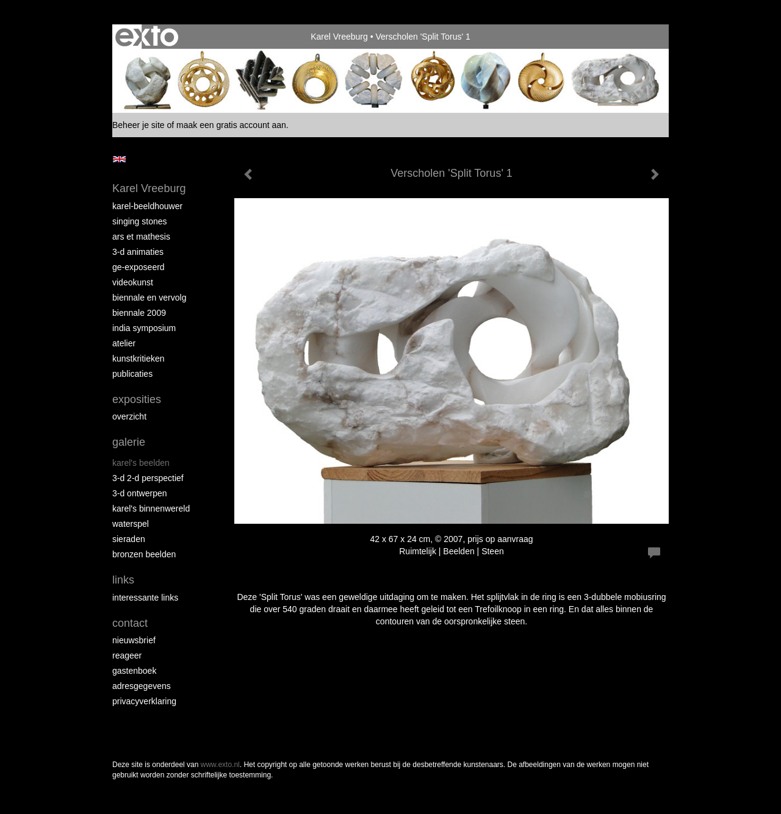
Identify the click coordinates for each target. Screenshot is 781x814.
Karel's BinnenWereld (151, 508)
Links (123, 580)
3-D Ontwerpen (139, 493)
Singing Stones (139, 221)
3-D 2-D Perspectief (148, 478)
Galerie (128, 442)
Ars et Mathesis (141, 236)
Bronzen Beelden (144, 554)
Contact (130, 623)
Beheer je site (138, 125)
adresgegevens (141, 686)
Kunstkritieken (138, 358)
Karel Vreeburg (339, 36)
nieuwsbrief (134, 640)
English (119, 159)
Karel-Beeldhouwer (147, 206)
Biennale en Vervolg (149, 297)
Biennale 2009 (139, 313)
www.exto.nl (220, 764)
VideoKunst (132, 282)
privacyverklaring (144, 701)
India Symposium (144, 328)
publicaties (132, 374)
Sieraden (128, 539)
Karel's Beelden (141, 463)
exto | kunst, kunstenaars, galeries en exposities (146, 36)
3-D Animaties (138, 252)
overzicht (129, 416)
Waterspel (130, 524)
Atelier (123, 343)
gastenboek (134, 671)
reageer (127, 655)
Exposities (136, 399)
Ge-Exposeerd (138, 267)
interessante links (145, 597)
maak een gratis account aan (231, 125)
